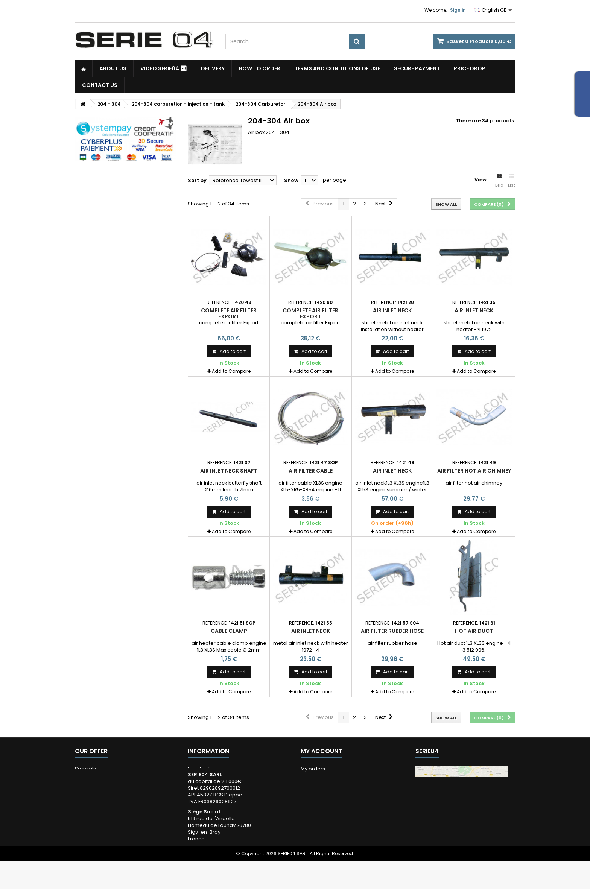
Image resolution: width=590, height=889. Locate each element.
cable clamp (229, 631)
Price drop (469, 68)
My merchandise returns (330, 778)
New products (92, 778)
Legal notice (202, 768)
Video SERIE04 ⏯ (163, 68)
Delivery (213, 68)
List (511, 181)
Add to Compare (231, 371)
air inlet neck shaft (228, 470)
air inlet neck (392, 310)
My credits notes (321, 788)
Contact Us (99, 85)
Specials (85, 768)
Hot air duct (474, 631)
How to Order (259, 68)
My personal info (321, 807)
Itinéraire (436, 858)
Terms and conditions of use (337, 68)
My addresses (318, 798)
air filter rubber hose (392, 631)
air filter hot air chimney (474, 470)
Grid (498, 181)
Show (291, 180)
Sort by (197, 180)
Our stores (87, 788)
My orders (313, 768)
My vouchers (316, 817)
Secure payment (417, 68)
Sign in (458, 10)
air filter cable (311, 470)
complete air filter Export (229, 313)
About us (112, 68)
